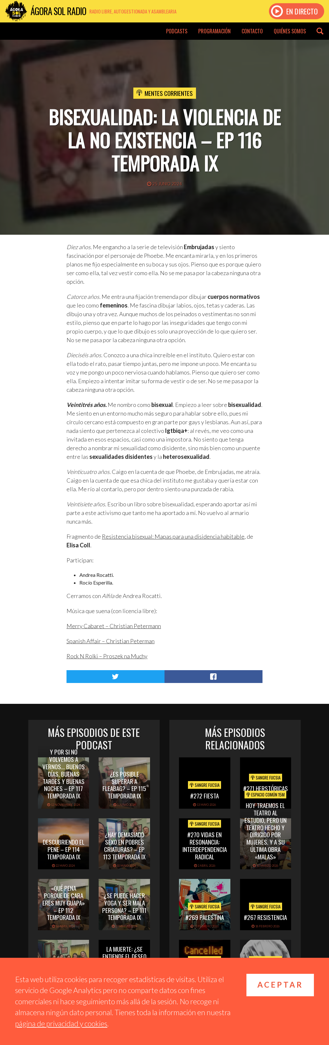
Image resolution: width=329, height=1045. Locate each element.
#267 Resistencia (265, 917)
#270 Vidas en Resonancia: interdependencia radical (204, 845)
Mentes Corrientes (169, 92)
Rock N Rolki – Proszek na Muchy (107, 656)
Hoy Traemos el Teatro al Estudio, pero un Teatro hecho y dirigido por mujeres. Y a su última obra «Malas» (266, 831)
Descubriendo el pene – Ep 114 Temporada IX (63, 849)
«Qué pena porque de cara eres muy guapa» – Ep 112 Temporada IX (63, 902)
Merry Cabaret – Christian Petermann (114, 625)
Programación (214, 31)
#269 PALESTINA (204, 917)
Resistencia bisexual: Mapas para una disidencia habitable (173, 536)
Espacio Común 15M (265, 794)
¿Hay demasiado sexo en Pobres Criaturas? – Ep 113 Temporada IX (124, 845)
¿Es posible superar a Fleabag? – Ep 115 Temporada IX (124, 784)
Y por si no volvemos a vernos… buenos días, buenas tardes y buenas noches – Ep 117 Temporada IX (63, 773)
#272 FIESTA (204, 795)
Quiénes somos (290, 31)
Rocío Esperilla (95, 582)
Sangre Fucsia (204, 785)
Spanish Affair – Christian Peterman (111, 641)
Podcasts (176, 31)
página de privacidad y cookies (61, 1023)
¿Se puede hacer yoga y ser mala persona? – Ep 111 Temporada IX (124, 906)
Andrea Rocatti (96, 575)
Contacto (252, 31)
